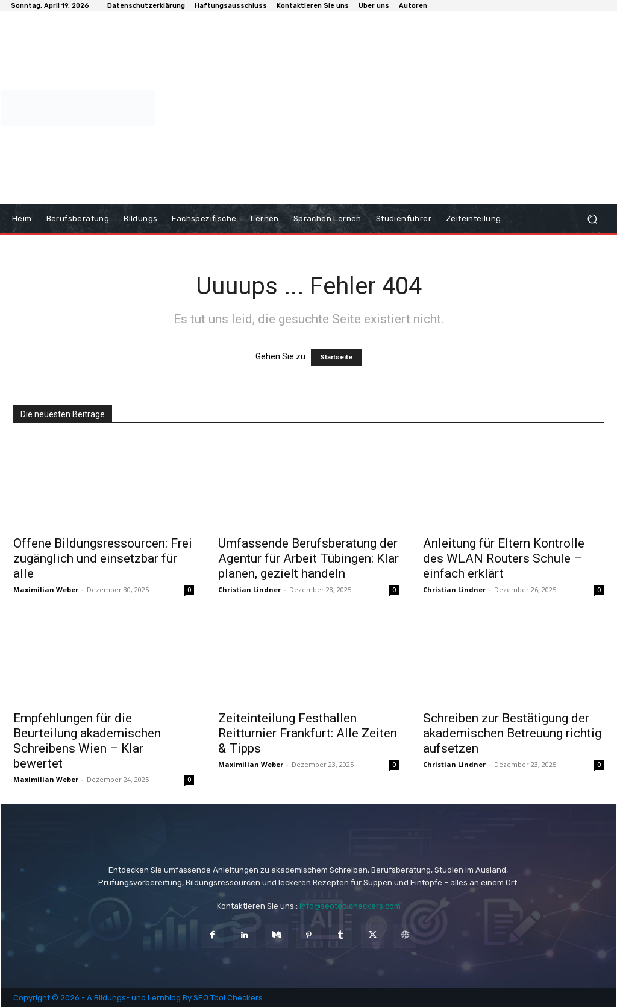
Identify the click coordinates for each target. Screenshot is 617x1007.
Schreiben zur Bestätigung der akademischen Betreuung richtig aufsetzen (512, 733)
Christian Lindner (249, 589)
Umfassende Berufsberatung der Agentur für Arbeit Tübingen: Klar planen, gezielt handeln (308, 558)
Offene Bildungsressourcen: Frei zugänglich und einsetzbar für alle (102, 558)
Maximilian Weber (45, 589)
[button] (592, 219)
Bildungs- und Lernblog (137, 997)
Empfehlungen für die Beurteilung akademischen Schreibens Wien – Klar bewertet (87, 741)
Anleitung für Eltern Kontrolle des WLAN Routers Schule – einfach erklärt (503, 558)
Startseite (336, 357)
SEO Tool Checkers (228, 997)
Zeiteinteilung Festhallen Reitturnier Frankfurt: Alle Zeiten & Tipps (307, 733)
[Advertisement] (382, 108)
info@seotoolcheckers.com (350, 906)
